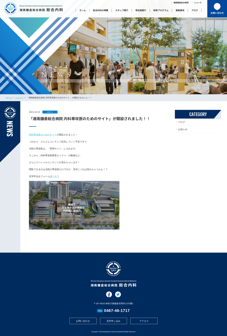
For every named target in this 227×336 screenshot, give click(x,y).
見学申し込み (113, 321)
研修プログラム (161, 10)
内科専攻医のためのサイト (43, 136)
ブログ (194, 10)
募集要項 (180, 10)
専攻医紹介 (140, 10)
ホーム (82, 10)
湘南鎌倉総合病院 (180, 2)
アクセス (144, 321)
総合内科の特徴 (100, 10)
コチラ (55, 178)
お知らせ (50, 114)
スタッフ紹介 (121, 10)
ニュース (198, 2)
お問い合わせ (83, 321)
